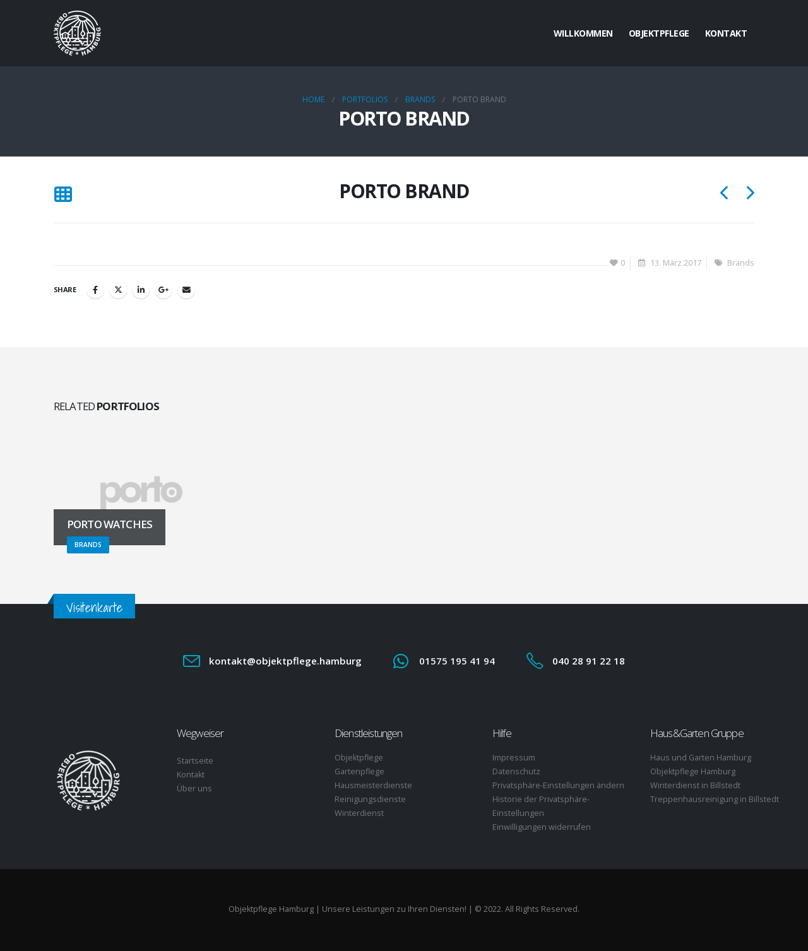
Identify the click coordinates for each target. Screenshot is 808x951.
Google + (163, 289)
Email (186, 289)
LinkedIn (141, 289)
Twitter (118, 289)
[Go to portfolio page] (141, 493)
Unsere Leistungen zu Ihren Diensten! (394, 909)
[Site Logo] (77, 33)
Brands (740, 262)
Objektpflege (659, 33)
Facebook (95, 289)
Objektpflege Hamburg (271, 909)
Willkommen (583, 33)
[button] (63, 195)
